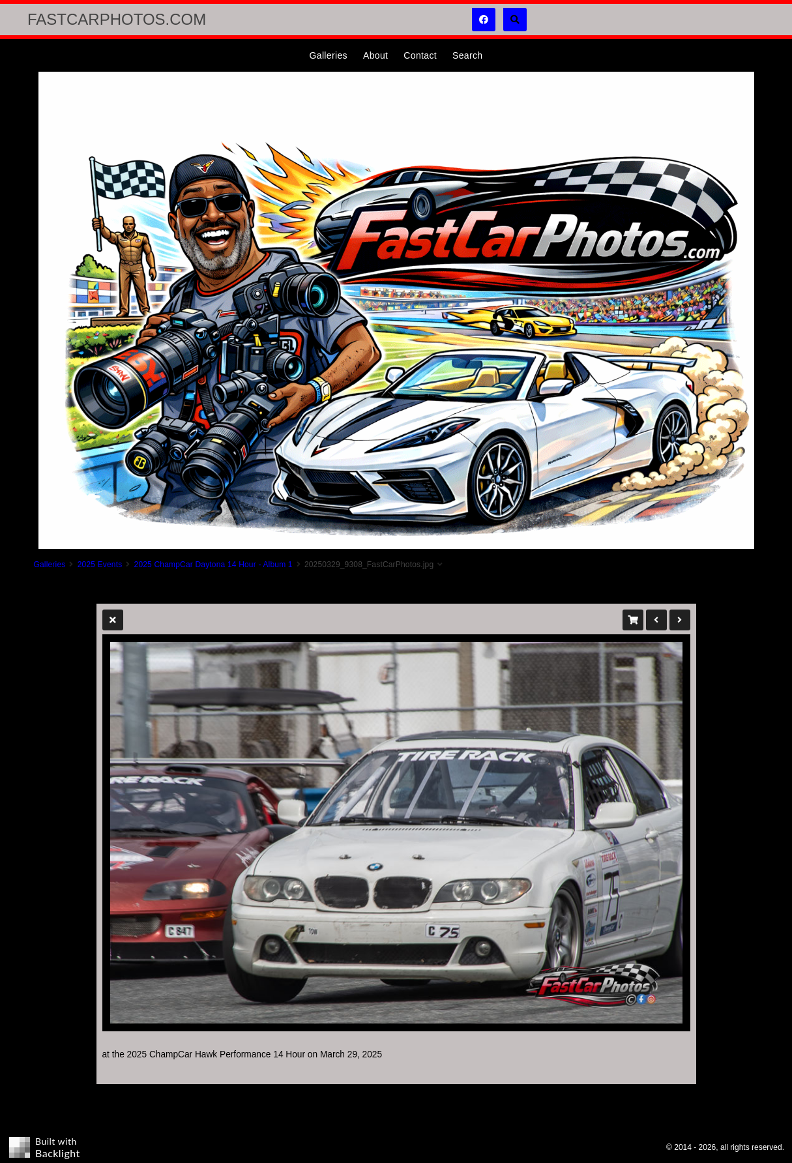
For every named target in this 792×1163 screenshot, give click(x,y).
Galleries (328, 55)
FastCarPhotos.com (116, 19)
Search (467, 55)
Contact (420, 55)
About (375, 55)
